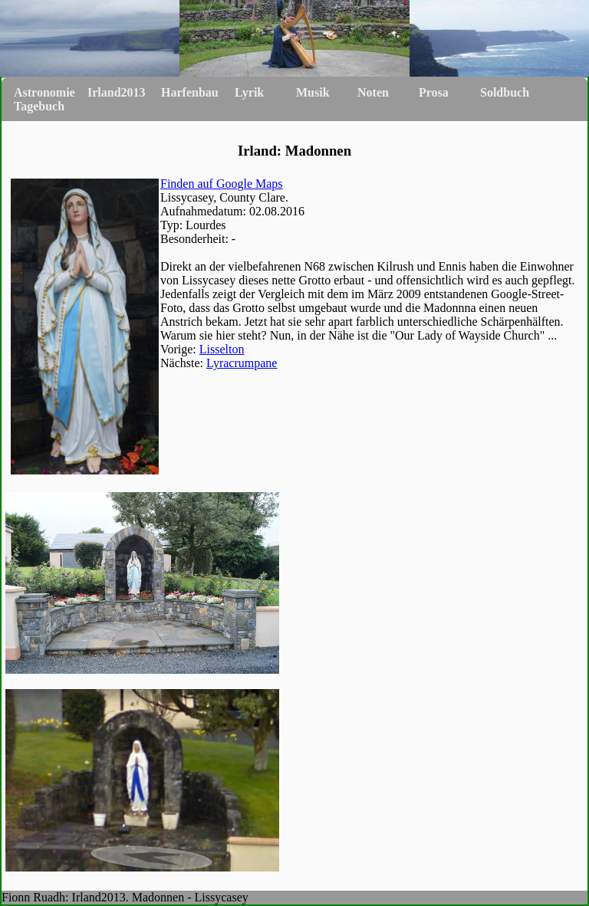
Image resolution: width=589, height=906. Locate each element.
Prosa (434, 92)
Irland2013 (116, 92)
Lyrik (249, 92)
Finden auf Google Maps (221, 183)
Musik (313, 92)
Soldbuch (504, 92)
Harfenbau (190, 92)
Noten (373, 92)
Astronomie (44, 92)
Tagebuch (39, 106)
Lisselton (222, 349)
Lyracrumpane (241, 362)
